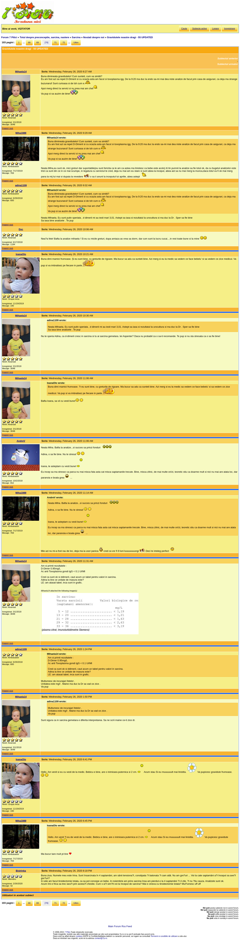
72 (63, 42)
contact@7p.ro (100, 938)
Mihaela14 (21, 71)
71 (55, 42)
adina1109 (21, 185)
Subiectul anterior (228, 58)
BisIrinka (21, 870)
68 (29, 42)
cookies (79, 936)
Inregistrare (229, 28)
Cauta (184, 28)
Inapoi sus (7, 128)
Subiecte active (199, 28)
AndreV (21, 441)
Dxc (21, 229)
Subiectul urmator (227, 64)
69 (37, 42)
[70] (46, 42)
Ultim (76, 42)
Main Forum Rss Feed (120, 926)
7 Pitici (67, 932)
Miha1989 (21, 133)
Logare (215, 28)
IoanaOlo (21, 254)
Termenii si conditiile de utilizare (164, 936)
